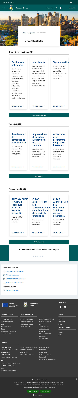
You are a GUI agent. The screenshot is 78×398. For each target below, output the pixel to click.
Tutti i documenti (39, 242)
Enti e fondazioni (6, 326)
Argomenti (32, 33)
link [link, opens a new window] (54, 387)
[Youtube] (60, 8)
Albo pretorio (43, 352)
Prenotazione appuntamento (28, 347)
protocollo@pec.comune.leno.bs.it (11, 363)
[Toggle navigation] (3, 8)
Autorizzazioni (43, 338)
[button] (39, 395)
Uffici (2, 324)
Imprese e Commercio (26, 324)
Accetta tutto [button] (33, 391)
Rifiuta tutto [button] (45, 391)
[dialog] (39, 387)
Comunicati (61, 322)
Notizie (60, 319)
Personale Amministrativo (8, 331)
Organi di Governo (6, 319)
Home (24, 33)
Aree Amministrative (7, 322)
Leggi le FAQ (23, 352)
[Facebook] (55, 8)
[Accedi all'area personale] (71, 2)
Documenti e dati (6, 334)
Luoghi (60, 332)
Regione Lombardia (8, 2)
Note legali (42, 357)
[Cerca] (74, 8)
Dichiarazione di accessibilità (47, 359)
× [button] (76, 379)
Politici (3, 329)
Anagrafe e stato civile (26, 319)
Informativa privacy (45, 354)
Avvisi (60, 324)
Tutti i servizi (39, 176)
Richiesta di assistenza (27, 354)
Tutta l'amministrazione (39, 115)
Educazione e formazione (46, 319)
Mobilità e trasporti (25, 326)
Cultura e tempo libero (26, 322)
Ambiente (42, 331)
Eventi (60, 334)
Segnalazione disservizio (27, 350)
